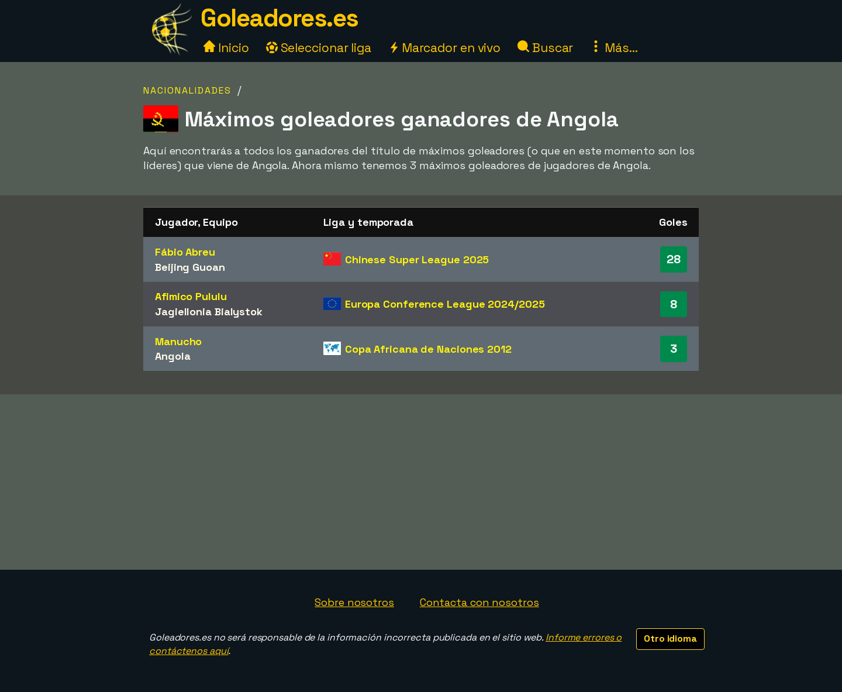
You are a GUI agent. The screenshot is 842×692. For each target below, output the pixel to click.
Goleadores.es (279, 17)
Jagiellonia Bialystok (209, 311)
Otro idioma (670, 638)
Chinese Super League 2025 (417, 259)
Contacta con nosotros (479, 602)
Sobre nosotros (354, 602)
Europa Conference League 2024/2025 (445, 304)
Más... (613, 48)
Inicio (226, 48)
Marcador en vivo (444, 48)
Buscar (545, 48)
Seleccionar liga (318, 48)
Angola (172, 356)
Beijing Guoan (190, 267)
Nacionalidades (187, 90)
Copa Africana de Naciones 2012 (428, 349)
